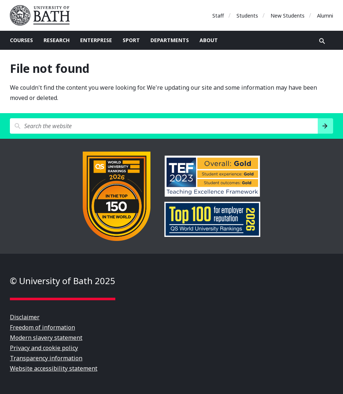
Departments (169, 40)
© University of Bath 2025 (62, 281)
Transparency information (46, 358)
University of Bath (43, 15)
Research (57, 40)
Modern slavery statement (46, 338)
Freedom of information (42, 327)
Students (247, 15)
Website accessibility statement (53, 368)
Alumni (325, 15)
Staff (218, 15)
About (209, 40)
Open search (322, 41)
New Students (288, 15)
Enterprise (96, 40)
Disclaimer (25, 317)
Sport (131, 40)
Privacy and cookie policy (44, 348)
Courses (21, 40)
